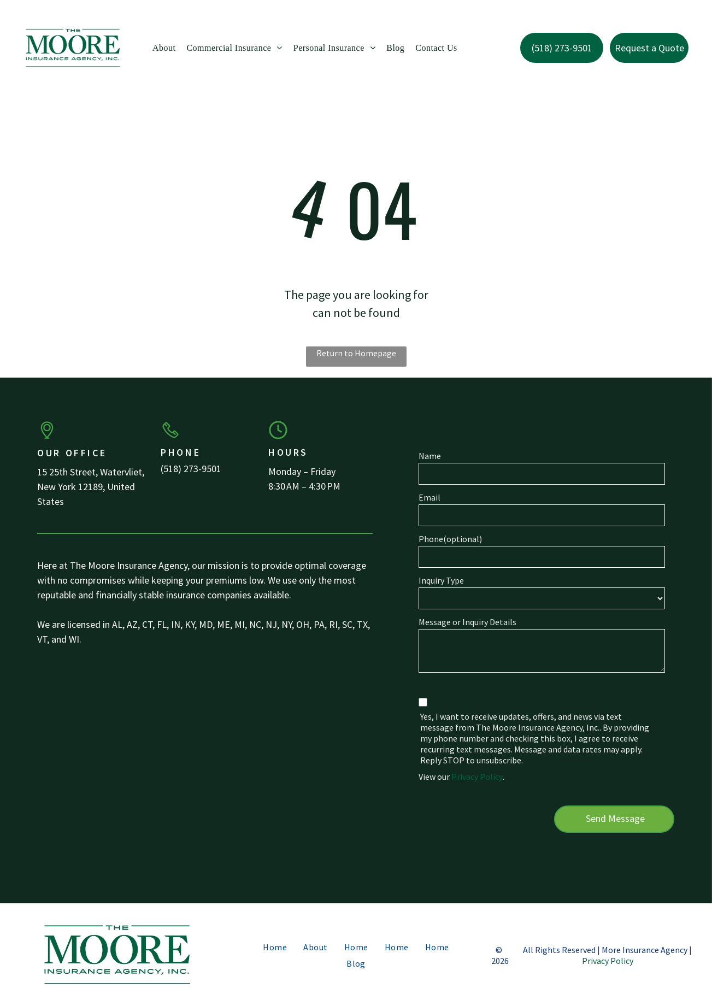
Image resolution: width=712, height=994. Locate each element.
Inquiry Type (441, 580)
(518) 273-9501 (191, 468)
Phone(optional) (450, 538)
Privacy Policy (477, 776)
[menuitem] (164, 48)
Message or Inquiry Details (467, 621)
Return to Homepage (356, 353)
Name (430, 455)
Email (429, 497)
